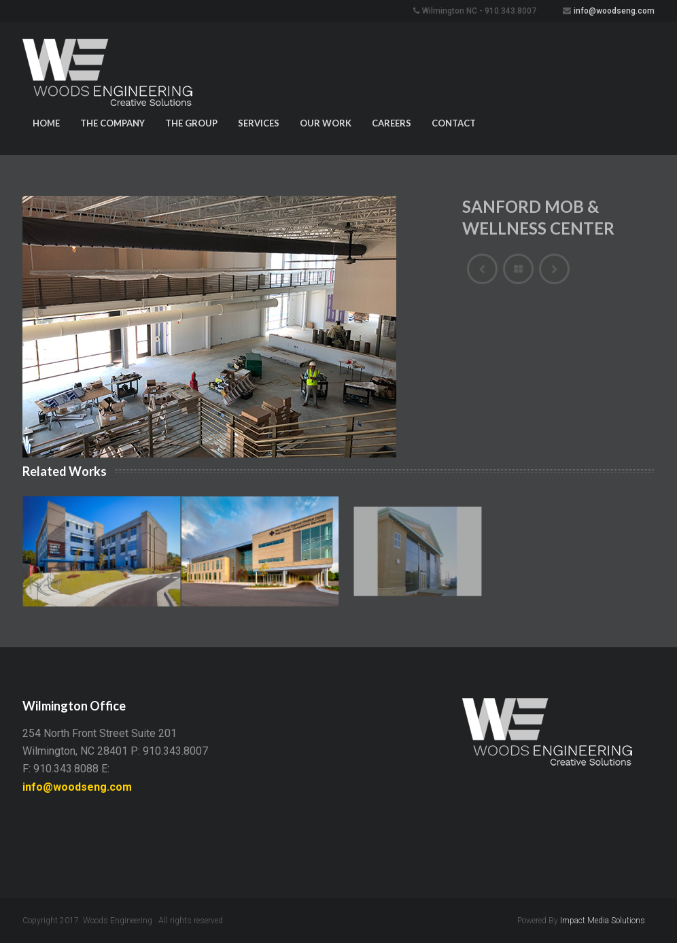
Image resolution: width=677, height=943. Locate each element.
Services (258, 123)
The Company (112, 123)
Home (46, 123)
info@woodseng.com (614, 11)
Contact (454, 123)
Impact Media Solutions (602, 920)
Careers (391, 123)
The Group (191, 123)
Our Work (325, 123)
